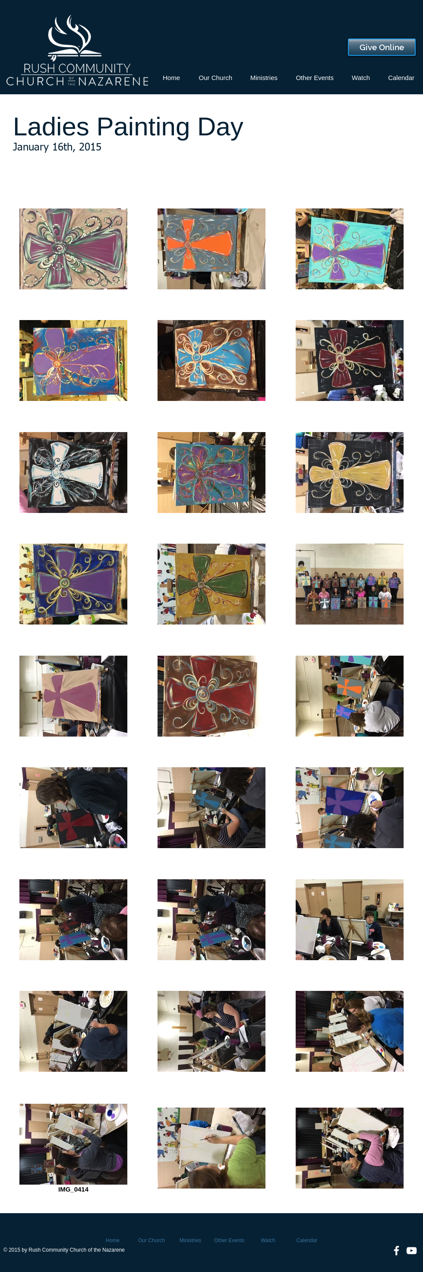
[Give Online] (382, 47)
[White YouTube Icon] (411, 1250)
